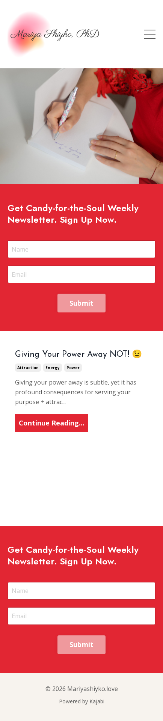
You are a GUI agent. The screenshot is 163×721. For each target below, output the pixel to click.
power (73, 367)
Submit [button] (81, 303)
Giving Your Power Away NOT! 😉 (78, 354)
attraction (28, 367)
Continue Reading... (52, 422)
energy (52, 367)
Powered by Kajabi (81, 701)
